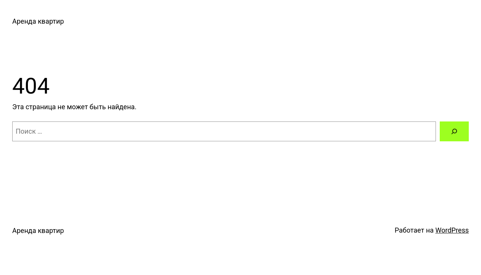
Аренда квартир (38, 21)
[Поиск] (454, 131)
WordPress (452, 230)
